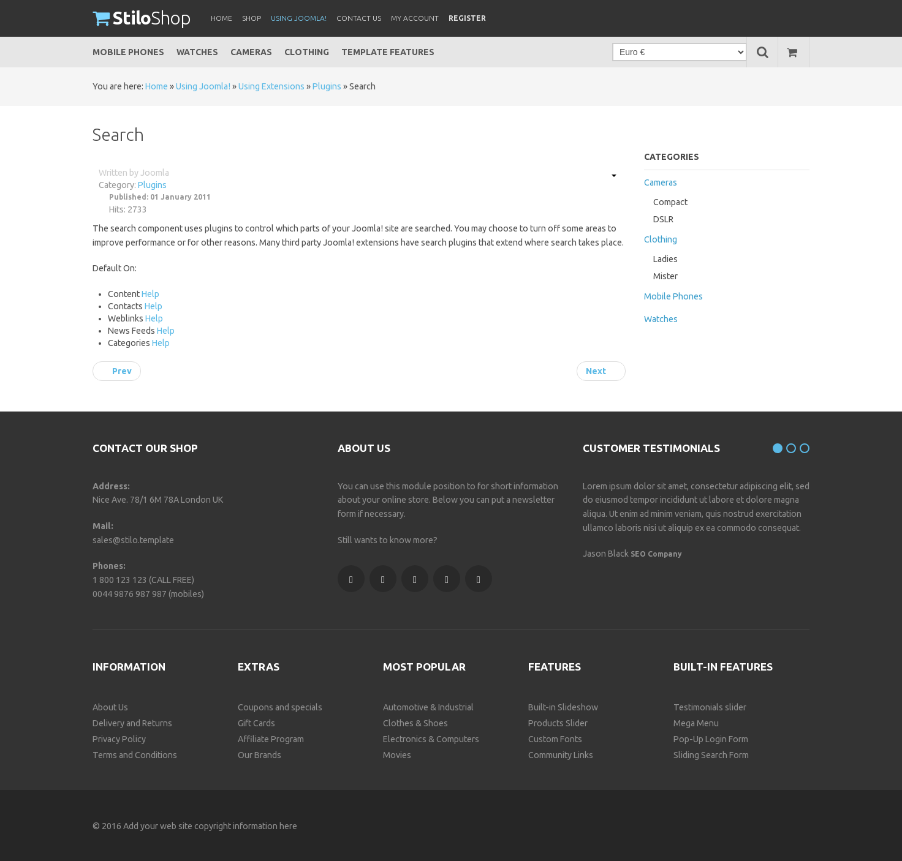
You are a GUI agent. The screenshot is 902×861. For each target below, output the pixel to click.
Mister (665, 276)
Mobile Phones (128, 52)
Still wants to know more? (388, 540)
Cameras (251, 52)
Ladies (665, 259)
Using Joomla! (203, 86)
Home (156, 86)
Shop (142, 17)
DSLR (663, 219)
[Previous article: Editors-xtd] (117, 371)
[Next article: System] (601, 371)
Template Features (387, 52)
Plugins (327, 86)
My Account (415, 18)
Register (467, 18)
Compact (670, 202)
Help (150, 294)
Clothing (306, 52)
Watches (197, 52)
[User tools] (608, 175)
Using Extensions (271, 86)
